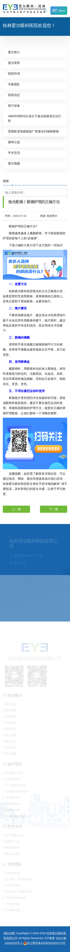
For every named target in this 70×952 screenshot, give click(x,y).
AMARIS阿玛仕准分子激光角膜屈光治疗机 (34, 118)
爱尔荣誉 (14, 62)
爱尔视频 (14, 163)
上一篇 (16, 509)
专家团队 (14, 84)
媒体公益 (14, 141)
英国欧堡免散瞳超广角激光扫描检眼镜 (33, 131)
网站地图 (9, 933)
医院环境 (14, 73)
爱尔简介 (14, 52)
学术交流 (14, 152)
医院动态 (14, 94)
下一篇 (53, 509)
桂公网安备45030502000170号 (44, 942)
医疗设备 (14, 105)
